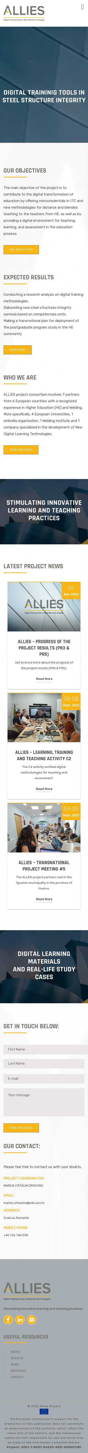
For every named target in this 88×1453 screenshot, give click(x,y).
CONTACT (17, 1377)
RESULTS (17, 1358)
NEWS (15, 1364)
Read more (18, 350)
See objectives (21, 249)
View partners (21, 450)
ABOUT (15, 1352)
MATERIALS (18, 1371)
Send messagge (21, 1128)
